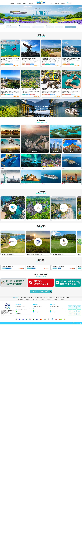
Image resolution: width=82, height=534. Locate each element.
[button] (4, 14)
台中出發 (50, 3)
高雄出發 (57, 3)
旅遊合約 (49, 299)
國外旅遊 (12, 3)
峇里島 (67, 297)
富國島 (32, 297)
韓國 (56, 297)
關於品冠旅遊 (20, 299)
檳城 (59, 297)
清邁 (61, 297)
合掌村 (47, 297)
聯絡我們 (69, 3)
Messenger (18, 313)
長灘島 (38, 297)
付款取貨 (27, 299)
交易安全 (42, 299)
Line (17, 312)
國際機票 (19, 3)
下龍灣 (24, 297)
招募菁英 (55, 299)
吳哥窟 (21, 297)
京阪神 (50, 297)
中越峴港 (28, 297)
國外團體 (6, 22)
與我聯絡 (62, 299)
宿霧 (41, 297)
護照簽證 (63, 3)
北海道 (44, 297)
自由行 (24, 3)
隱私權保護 (35, 299)
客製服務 (31, 3)
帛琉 (35, 297)
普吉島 (64, 297)
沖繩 (53, 297)
